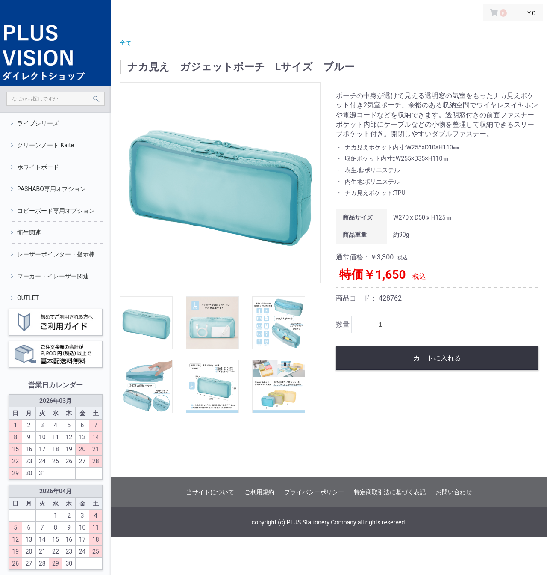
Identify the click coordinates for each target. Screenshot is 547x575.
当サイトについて (210, 492)
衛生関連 (29, 232)
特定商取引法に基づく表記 (390, 492)
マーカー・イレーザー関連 (53, 276)
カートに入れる (437, 358)
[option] (220, 182)
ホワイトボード (38, 167)
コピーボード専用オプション (56, 210)
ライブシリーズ (38, 123)
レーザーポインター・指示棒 (56, 254)
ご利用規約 (259, 492)
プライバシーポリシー (314, 492)
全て (126, 42)
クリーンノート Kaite (45, 145)
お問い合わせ (454, 492)
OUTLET (28, 298)
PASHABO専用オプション (51, 188)
